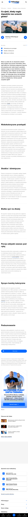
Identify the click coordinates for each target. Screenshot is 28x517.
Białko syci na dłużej (9, 53)
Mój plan (9, 515)
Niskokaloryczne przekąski (10, 48)
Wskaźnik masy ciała (13, 474)
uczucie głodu (15, 256)
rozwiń (24, 45)
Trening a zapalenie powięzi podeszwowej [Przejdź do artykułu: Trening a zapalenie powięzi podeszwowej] (14, 432)
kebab (8, 103)
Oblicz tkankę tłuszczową (13, 489)
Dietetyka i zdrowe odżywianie (19, 8)
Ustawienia (24, 515)
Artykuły (9, 8)
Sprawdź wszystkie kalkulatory (7, 494)
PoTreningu (3, 8)
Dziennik (3, 515)
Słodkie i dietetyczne (9, 50)
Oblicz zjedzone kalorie (13, 484)
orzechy (3, 300)
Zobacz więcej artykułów (6, 436)
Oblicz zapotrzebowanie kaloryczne (13, 479)
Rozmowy (19, 515)
